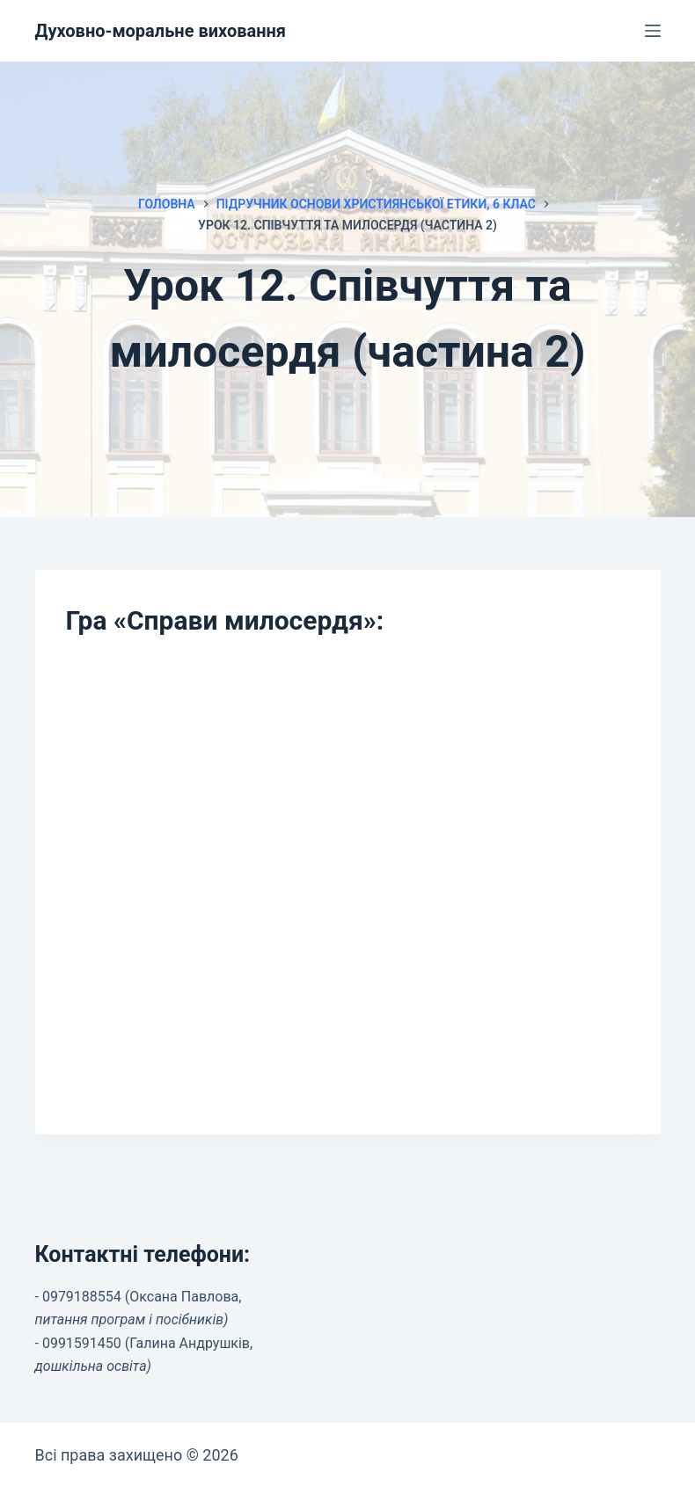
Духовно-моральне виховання (161, 30)
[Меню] (653, 31)
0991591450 (81, 1343)
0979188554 (81, 1296)
